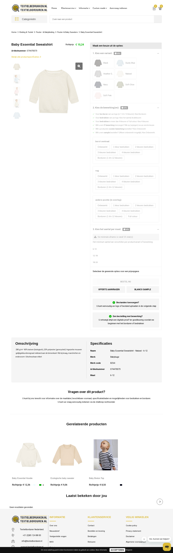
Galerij (52, 536)
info (117, 53)
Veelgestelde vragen (58, 525)
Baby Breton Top (96, 467)
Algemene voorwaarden (136, 531)
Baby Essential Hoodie (22, 467)
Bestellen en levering (96, 520)
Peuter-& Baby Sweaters (67, 32)
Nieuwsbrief (55, 520)
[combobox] (102, 19)
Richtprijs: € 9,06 (59, 473)
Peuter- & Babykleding (45, 32)
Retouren (91, 531)
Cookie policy (131, 514)
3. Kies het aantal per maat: (111, 218)
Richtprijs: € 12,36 (21, 473)
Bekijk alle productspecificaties (26, 57)
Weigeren (129, 550)
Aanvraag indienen (118, 8)
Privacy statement (133, 520)
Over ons (53, 514)
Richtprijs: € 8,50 (97, 473)
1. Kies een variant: (107, 53)
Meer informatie (101, 550)
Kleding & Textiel (26, 32)
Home (54, 8)
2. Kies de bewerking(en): (110, 96)
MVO (52, 531)
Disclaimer (130, 525)
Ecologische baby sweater (62, 467)
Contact (91, 514)
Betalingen (92, 525)
